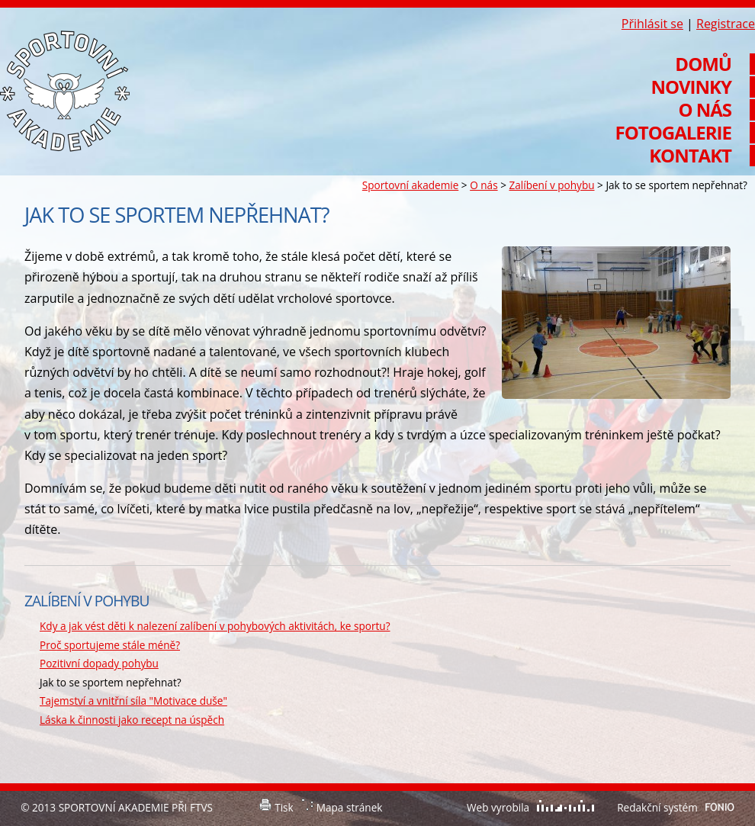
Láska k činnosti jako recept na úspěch (132, 719)
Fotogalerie (673, 132)
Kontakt (690, 155)
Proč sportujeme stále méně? (110, 645)
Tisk (284, 807)
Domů (703, 64)
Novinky (691, 87)
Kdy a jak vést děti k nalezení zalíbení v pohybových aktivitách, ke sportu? (215, 626)
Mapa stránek (349, 807)
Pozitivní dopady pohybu (99, 663)
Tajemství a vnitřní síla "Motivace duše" (133, 700)
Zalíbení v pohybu (551, 185)
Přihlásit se (652, 23)
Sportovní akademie (410, 185)
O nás (483, 185)
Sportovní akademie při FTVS (65, 91)
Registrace (725, 23)
